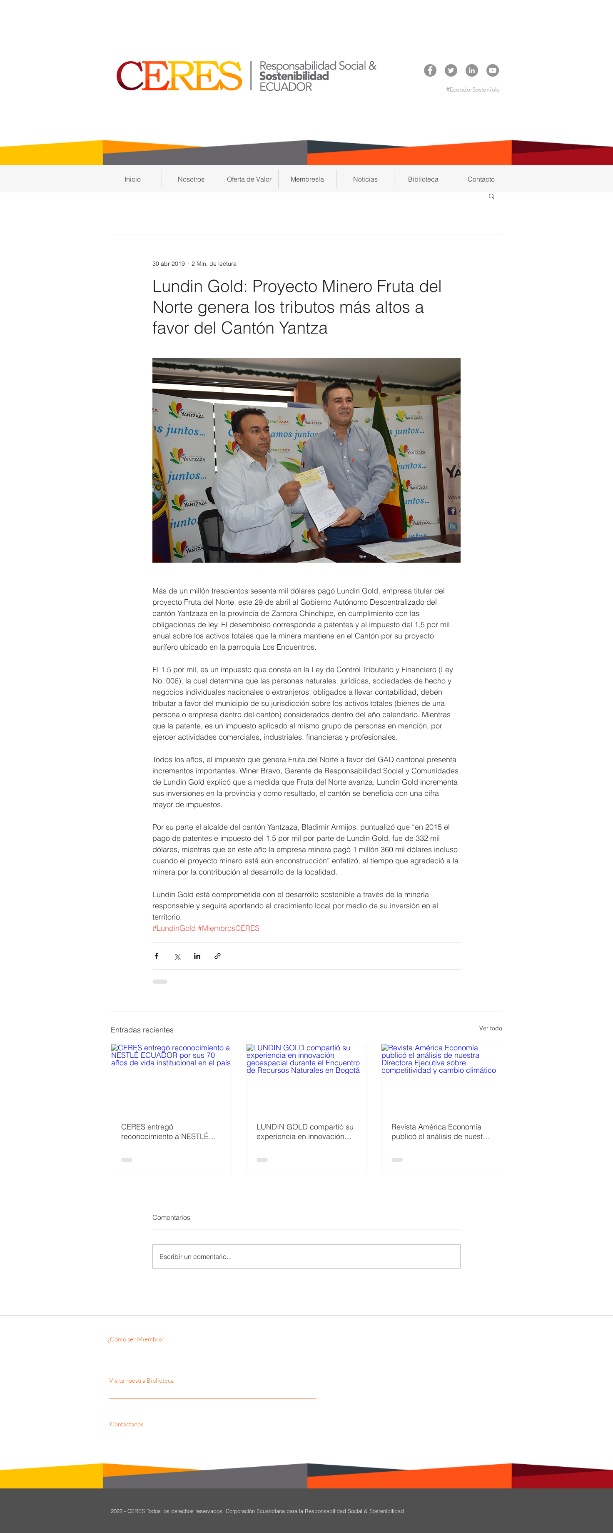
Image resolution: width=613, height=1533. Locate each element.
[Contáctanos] (184, 1424)
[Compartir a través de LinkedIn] (197, 956)
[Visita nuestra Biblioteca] (189, 1381)
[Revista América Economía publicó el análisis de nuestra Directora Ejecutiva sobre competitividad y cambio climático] (441, 1078)
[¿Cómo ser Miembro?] (179, 1339)
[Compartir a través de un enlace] (218, 956)
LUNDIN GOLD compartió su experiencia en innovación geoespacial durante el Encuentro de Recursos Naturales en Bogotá (305, 1131)
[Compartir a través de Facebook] (156, 956)
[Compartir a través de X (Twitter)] (177, 956)
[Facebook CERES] (430, 70)
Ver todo (490, 1028)
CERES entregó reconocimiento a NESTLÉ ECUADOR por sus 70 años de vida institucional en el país (167, 1131)
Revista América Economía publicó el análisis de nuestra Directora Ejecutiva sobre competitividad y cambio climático (440, 1131)
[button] (191, 179)
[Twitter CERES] (451, 70)
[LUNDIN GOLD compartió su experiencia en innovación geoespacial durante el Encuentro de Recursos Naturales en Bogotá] (307, 1078)
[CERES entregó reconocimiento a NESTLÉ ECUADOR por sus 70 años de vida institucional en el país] (171, 1078)
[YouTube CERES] (492, 70)
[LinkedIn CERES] (472, 70)
